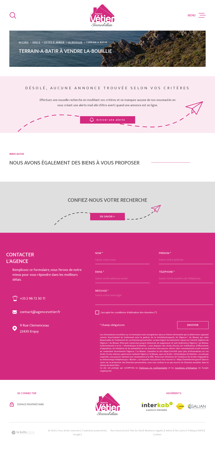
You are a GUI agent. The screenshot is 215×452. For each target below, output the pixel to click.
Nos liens (180, 431)
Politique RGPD (196, 431)
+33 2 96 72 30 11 (32, 298)
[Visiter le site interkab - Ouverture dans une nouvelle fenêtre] (157, 406)
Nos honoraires (119, 431)
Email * (99, 271)
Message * (101, 290)
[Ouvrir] (12, 15)
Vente (36, 42)
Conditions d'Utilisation (186, 368)
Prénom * (165, 253)
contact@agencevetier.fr (40, 312)
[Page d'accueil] (102, 15)
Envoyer (193, 325)
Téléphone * (166, 271)
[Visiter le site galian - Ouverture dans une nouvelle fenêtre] (197, 406)
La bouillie (75, 42)
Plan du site (136, 431)
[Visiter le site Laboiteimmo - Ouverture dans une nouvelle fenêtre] (23, 432)
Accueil (24, 42)
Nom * (99, 253)
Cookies (157, 434)
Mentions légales (154, 431)
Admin (169, 431)
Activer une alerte (107, 120)
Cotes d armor (54, 42)
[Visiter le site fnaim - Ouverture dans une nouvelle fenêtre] (180, 406)
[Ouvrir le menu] (197, 15)
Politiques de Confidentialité (153, 368)
